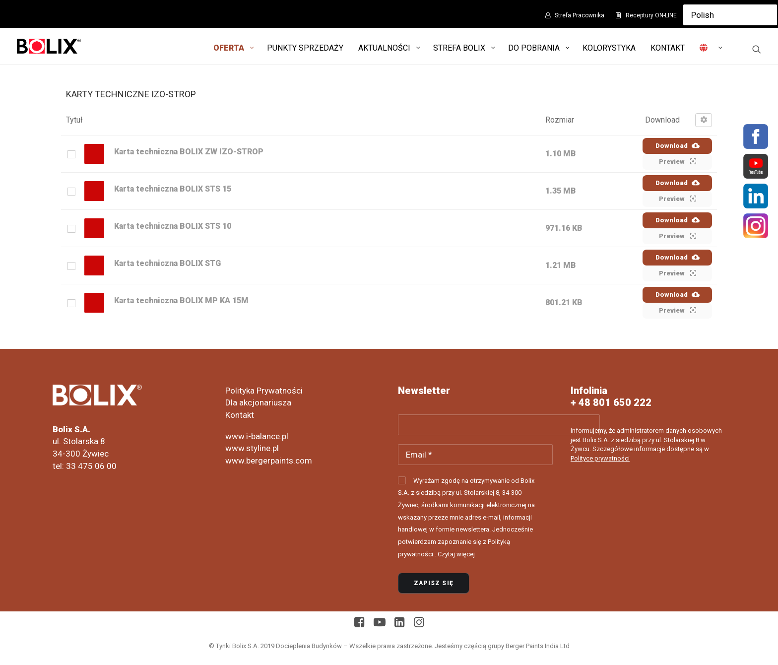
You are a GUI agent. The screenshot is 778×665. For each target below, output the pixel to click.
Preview (677, 161)
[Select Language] (730, 14)
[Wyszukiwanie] (756, 49)
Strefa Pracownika (579, 15)
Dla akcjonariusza (258, 402)
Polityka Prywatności (264, 391)
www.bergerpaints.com (268, 461)
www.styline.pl (252, 448)
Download (677, 145)
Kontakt (239, 415)
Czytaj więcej (456, 554)
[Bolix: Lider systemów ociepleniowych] (49, 46)
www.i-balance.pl (256, 436)
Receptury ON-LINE (651, 15)
